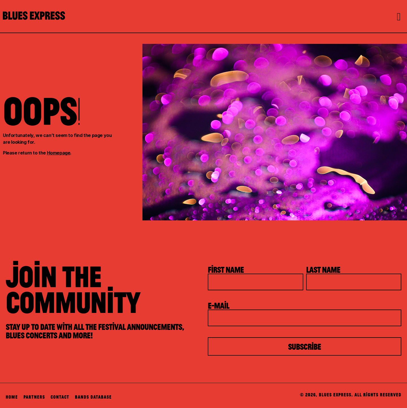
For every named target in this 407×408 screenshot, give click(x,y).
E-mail (218, 305)
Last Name (323, 269)
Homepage (58, 153)
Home (12, 397)
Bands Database (93, 397)
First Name (226, 269)
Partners (34, 397)
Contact (60, 397)
